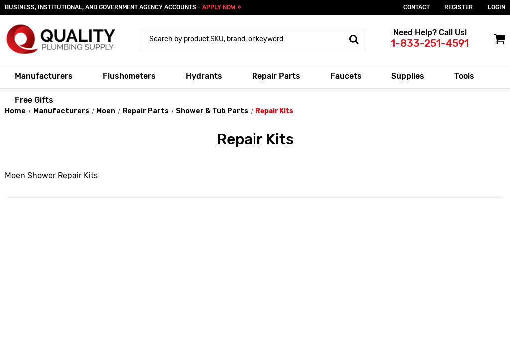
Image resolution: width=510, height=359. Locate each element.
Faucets (346, 76)
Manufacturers (44, 76)
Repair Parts (276, 76)
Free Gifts (34, 100)
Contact (416, 7)
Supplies (407, 76)
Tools (464, 76)
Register (458, 7)
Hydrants (204, 76)
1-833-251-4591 (430, 43)
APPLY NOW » (221, 7)
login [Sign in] (496, 7)
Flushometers (129, 76)
